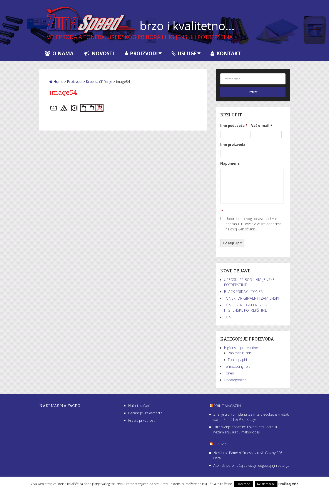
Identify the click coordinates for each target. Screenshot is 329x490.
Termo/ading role (237, 366)
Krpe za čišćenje (99, 81)
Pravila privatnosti (141, 420)
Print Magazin (227, 405)
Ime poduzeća (233, 125)
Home (56, 81)
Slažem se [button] (243, 484)
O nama (59, 53)
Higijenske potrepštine (241, 347)
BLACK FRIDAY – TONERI (244, 291)
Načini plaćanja (140, 405)
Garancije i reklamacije (145, 413)
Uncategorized (235, 380)
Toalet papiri (237, 359)
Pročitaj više (288, 484)
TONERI (230, 317)
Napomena (230, 163)
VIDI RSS (220, 444)
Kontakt (225, 53)
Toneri (229, 373)
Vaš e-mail (261, 125)
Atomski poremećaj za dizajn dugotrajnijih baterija (251, 465)
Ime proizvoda (232, 144)
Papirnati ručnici (240, 353)
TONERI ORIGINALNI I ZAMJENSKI (251, 298)
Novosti (99, 53)
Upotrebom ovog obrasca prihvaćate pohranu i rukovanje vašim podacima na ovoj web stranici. (253, 224)
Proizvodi (141, 53)
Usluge (184, 53)
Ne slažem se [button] (266, 484)
